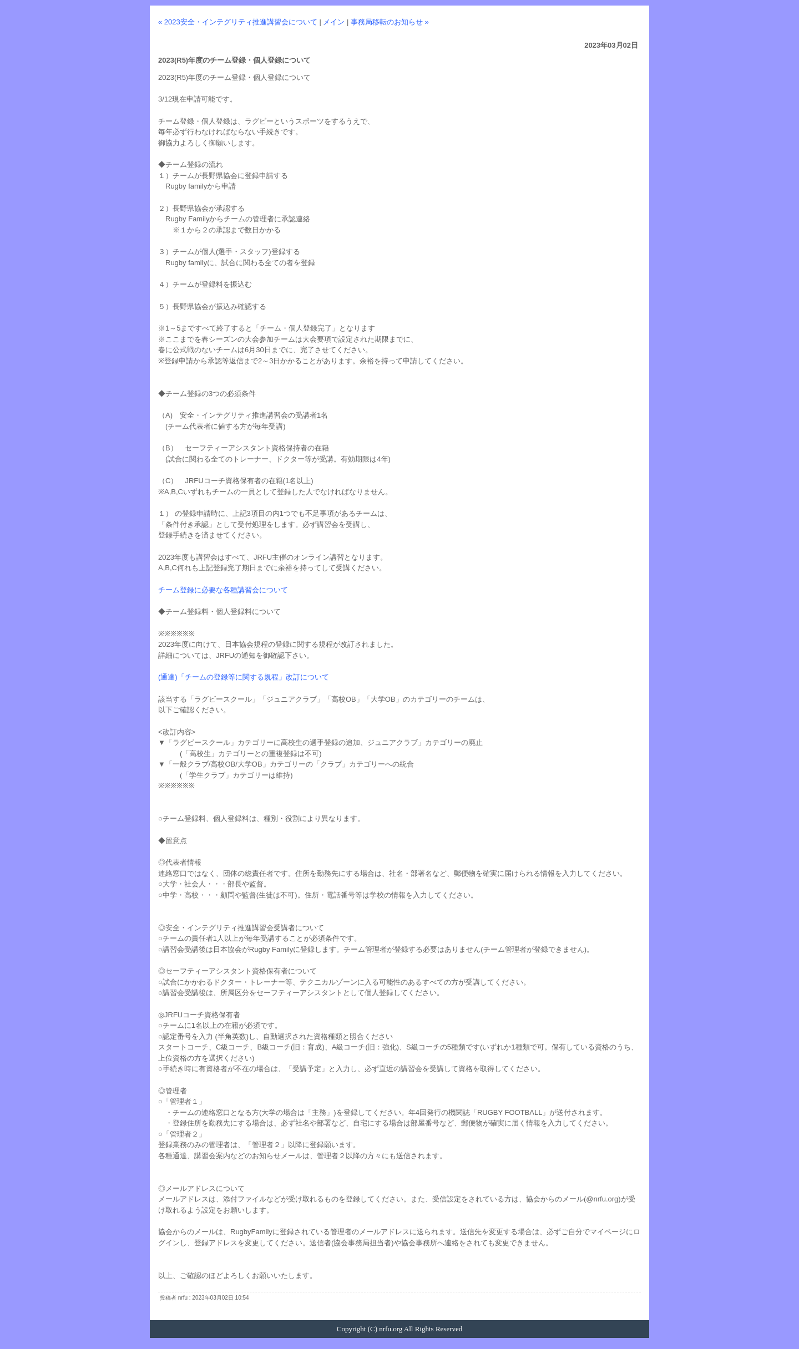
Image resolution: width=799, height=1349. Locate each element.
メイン (334, 22)
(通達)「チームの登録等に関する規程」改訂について (243, 677)
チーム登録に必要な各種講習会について (223, 590)
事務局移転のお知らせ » (390, 22)
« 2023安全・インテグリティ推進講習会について (237, 22)
